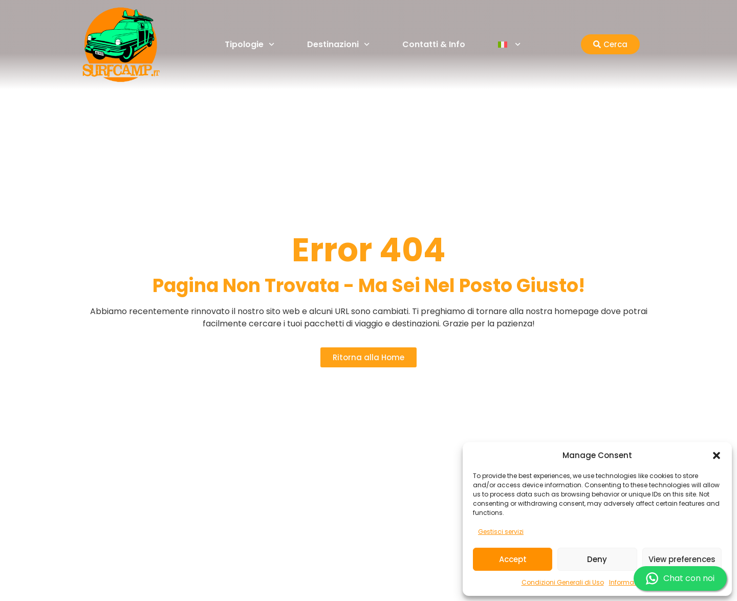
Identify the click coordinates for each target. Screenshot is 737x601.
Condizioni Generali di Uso (563, 582)
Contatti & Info (433, 44)
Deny (597, 559)
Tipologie (249, 44)
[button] (716, 455)
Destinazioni (338, 44)
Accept (513, 559)
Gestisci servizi (501, 531)
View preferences (682, 559)
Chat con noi (680, 578)
